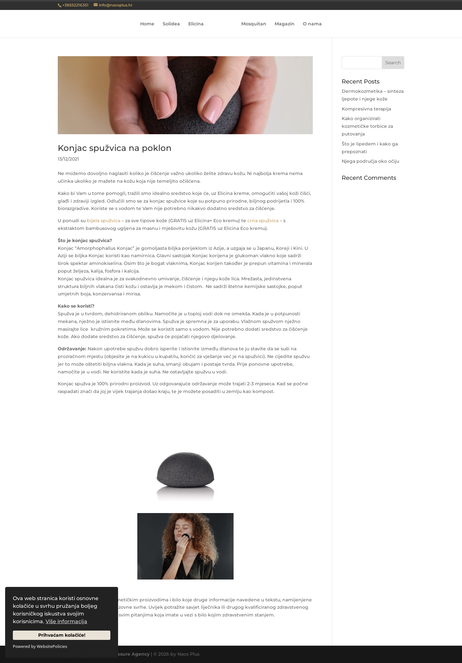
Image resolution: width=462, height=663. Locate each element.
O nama (312, 24)
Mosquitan (253, 24)
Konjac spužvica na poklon (115, 148)
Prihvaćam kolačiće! (61, 635)
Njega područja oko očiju (370, 161)
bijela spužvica (103, 220)
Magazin (285, 24)
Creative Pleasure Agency (119, 654)
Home (147, 24)
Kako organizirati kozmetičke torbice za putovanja (367, 126)
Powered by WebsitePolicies (40, 646)
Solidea (171, 24)
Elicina (196, 24)
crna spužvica (262, 220)
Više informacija (66, 621)
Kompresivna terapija (366, 109)
